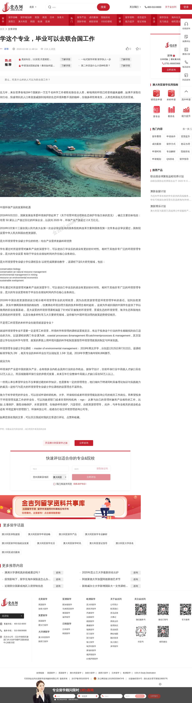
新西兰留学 (43, 641)
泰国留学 (66, 613)
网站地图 (114, 634)
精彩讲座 (93, 21)
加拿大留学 (43, 609)
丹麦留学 (90, 613)
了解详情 (65, 59)
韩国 (32, 21)
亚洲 (47, 21)
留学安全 (164, 17)
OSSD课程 (106, 21)
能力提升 (129, 21)
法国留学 (90, 617)
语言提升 (141, 17)
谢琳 (4, 49)
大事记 (113, 617)
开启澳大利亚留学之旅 (56, 443)
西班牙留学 (91, 609)
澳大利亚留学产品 (68, 534)
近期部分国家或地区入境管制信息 (24, 586)
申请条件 (171, 136)
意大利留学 (91, 604)
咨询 (58, 572)
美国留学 (42, 604)
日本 (52, 17)
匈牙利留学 (91, 646)
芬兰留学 (90, 634)
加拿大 (60, 17)
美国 (44, 17)
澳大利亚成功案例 (11, 552)
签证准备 (141, 21)
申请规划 (156, 159)
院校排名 (105, 17)
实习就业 (164, 21)
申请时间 (156, 151)
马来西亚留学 (68, 609)
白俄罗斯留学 (92, 659)
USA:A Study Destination (145, 673)
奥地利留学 (91, 650)
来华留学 (114, 646)
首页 (2, 29)
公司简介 (114, 604)
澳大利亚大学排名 (125, 543)
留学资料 (129, 17)
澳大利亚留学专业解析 (96, 534)
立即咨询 (83, 443)
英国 (37, 17)
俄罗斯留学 (91, 654)
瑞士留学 (90, 642)
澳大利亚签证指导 (98, 543)
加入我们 (114, 642)
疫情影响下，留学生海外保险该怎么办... (27, 579)
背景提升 (185, 136)
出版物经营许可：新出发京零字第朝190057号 (148, 679)
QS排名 (170, 159)
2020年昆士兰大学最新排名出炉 (100, 572)
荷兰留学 (90, 638)
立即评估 (91, 477)
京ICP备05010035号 (80, 679)
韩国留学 (66, 633)
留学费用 (156, 136)
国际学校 (81, 21)
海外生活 (176, 17)
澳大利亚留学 (44, 637)
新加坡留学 (67, 604)
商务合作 (114, 621)
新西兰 (11, 21)
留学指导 (184, 159)
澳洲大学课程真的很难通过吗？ (22, 572)
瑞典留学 (90, 629)
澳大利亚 (22, 21)
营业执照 (114, 629)
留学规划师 (26, 17)
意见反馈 (114, 613)
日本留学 (66, 629)
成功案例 (93, 17)
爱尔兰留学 (43, 625)
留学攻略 (12, 17)
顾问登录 (114, 638)
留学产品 (81, 17)
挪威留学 (90, 625)
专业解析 (171, 151)
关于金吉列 (170, 7)
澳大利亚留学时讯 (72, 543)
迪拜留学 (66, 617)
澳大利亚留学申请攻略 (39, 534)
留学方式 (171, 144)
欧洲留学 (127, 673)
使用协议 (114, 625)
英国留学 (42, 621)
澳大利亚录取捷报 (11, 534)
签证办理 (185, 144)
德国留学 (90, 621)
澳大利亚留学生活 (46, 543)
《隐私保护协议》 (79, 484)
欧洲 (40, 21)
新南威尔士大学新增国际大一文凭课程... (105, 586)
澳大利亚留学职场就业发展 (15, 543)
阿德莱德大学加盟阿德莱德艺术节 (101, 579)
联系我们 (114, 609)
